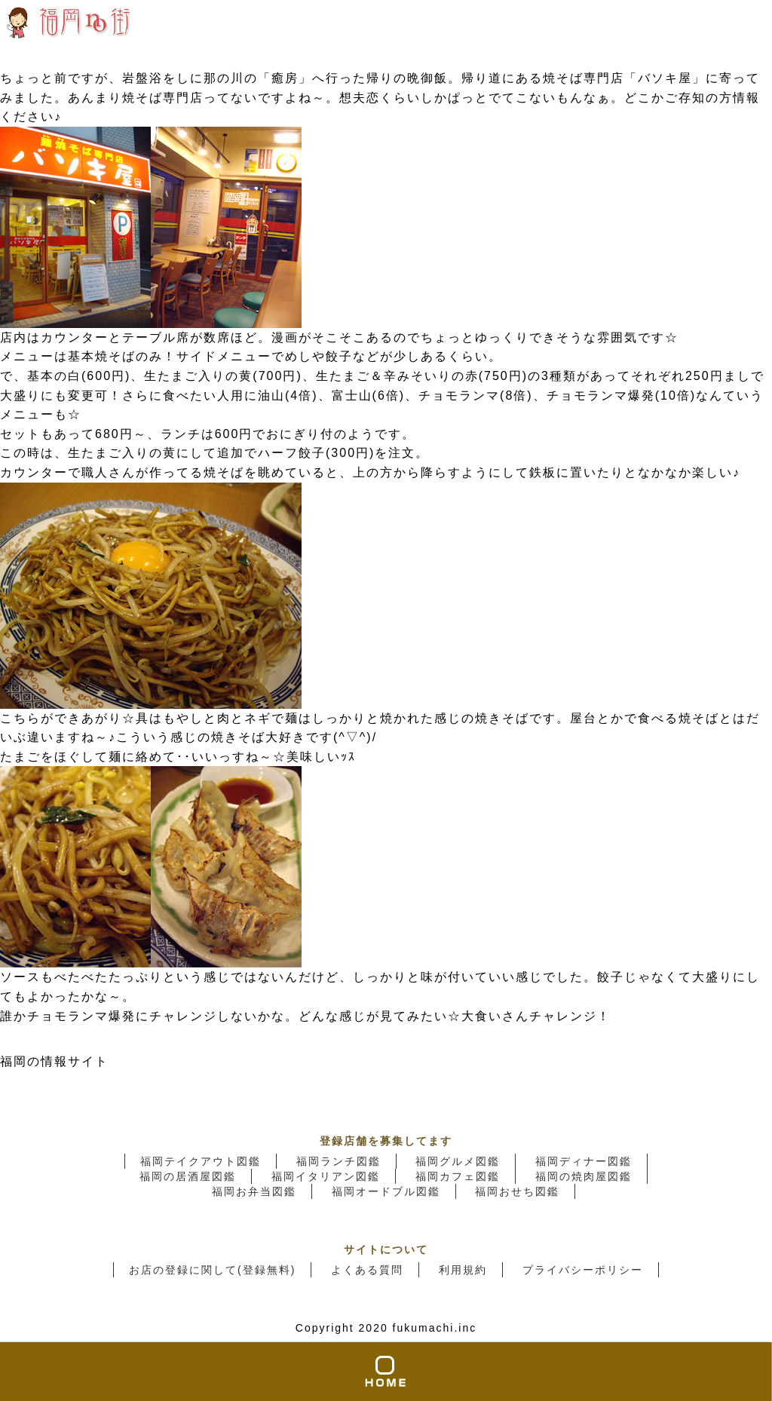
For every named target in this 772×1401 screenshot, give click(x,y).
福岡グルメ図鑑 (457, 1161)
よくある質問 (367, 1270)
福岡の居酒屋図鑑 (187, 1176)
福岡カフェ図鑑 (457, 1176)
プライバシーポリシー (582, 1270)
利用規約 (463, 1270)
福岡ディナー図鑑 (583, 1161)
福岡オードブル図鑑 (386, 1191)
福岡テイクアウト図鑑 (200, 1161)
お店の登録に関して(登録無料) (212, 1270)
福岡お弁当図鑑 (254, 1191)
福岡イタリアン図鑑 (325, 1176)
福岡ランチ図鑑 (338, 1161)
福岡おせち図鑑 (517, 1191)
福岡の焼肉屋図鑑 (583, 1176)
